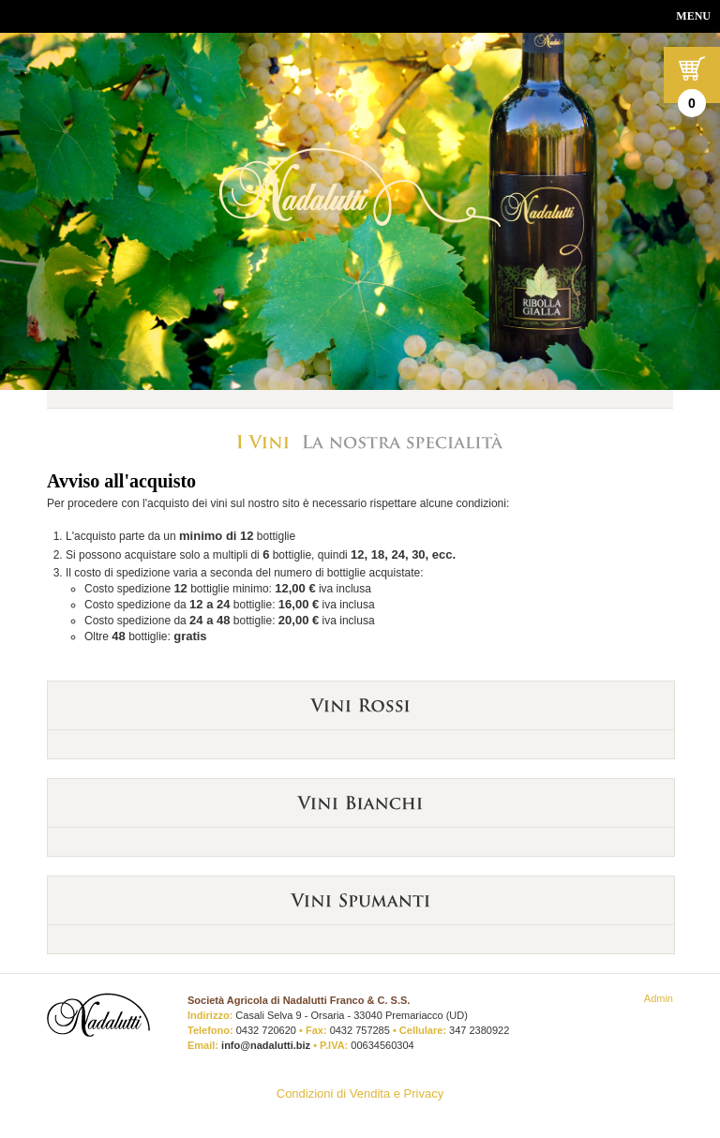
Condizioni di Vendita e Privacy (360, 1093)
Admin (658, 998)
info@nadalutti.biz (265, 1045)
